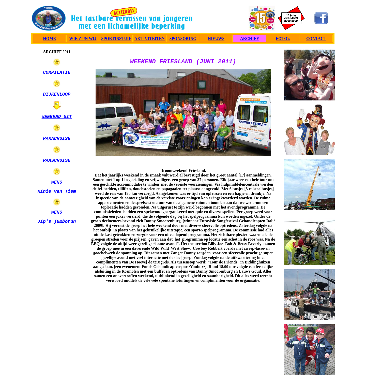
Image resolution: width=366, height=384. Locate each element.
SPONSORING (183, 38)
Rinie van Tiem (56, 191)
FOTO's (283, 38)
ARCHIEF (249, 38)
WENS (56, 182)
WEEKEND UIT (57, 116)
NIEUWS (216, 38)
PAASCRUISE (56, 160)
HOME (49, 38)
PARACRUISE (56, 138)
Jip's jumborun (56, 221)
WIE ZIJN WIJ (82, 38)
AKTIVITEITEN (149, 38)
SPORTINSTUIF (116, 38)
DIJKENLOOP (56, 94)
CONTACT (316, 38)
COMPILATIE (56, 72)
